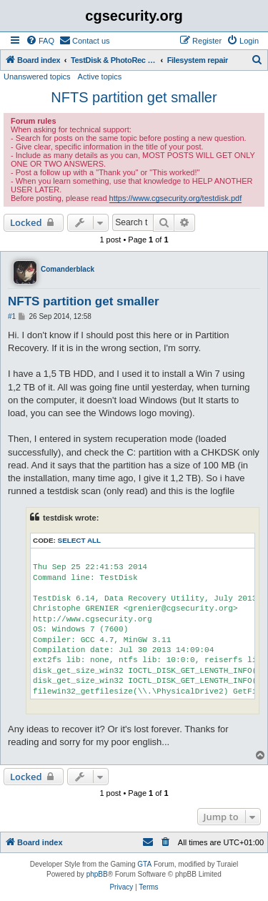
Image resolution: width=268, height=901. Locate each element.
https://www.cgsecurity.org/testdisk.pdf (175, 198)
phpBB (97, 874)
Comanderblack (67, 269)
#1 (12, 316)
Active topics (100, 76)
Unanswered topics (37, 76)
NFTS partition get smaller (134, 97)
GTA (144, 864)
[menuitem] (40, 40)
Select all (79, 540)
